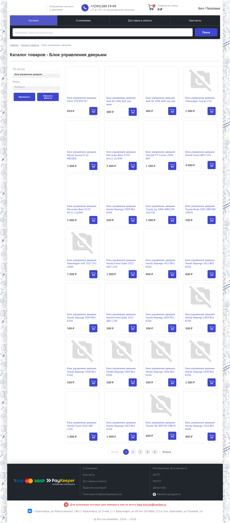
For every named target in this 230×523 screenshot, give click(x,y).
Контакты (195, 20)
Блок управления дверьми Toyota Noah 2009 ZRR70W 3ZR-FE (200, 209)
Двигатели (159, 487)
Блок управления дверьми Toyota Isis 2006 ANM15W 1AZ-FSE (160, 209)
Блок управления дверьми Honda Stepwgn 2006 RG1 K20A (160, 371)
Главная (14, 45)
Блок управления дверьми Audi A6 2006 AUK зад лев (160, 99)
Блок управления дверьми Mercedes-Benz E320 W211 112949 (121, 155)
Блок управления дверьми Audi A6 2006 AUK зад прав (121, 101)
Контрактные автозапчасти (170, 468)
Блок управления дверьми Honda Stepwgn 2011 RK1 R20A (160, 263)
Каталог (34, 20)
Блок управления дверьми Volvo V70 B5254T (81, 99)
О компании (83, 20)
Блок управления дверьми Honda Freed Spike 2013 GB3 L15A (121, 263)
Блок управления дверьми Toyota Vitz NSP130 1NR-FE (161, 424)
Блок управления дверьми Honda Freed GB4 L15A (200, 153)
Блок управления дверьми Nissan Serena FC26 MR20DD (81, 155)
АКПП (156, 474)
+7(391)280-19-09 (103, 6)
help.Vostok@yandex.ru (151, 504)
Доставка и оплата (140, 20)
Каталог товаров (30, 45)
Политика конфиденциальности (102, 494)
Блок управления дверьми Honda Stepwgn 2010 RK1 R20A (200, 426)
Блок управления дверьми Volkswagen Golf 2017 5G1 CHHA (82, 263)
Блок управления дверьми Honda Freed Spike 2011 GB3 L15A (121, 317)
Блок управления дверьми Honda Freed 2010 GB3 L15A (81, 426)
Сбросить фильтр (48, 96)
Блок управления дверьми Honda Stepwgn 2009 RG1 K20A (121, 209)
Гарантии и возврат (95, 487)
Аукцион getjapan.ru (167, 494)
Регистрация (213, 8)
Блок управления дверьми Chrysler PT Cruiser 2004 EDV (160, 155)
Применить (24, 96)
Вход (201, 8)
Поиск (206, 32)
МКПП (157, 481)
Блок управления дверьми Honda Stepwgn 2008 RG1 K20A (81, 371)
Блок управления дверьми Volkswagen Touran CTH (200, 99)
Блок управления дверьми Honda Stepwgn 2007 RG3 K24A (121, 426)
